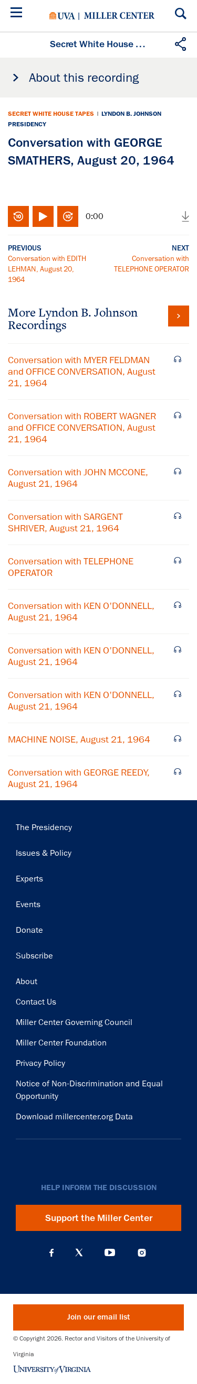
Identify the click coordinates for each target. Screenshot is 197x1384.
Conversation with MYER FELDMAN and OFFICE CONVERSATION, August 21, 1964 (81, 371)
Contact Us (36, 1002)
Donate (29, 930)
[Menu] (18, 13)
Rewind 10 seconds (18, 216)
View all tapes (178, 316)
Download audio (185, 216)
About (26, 981)
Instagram (142, 1252)
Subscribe (34, 956)
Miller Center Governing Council (74, 1022)
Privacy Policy (40, 1063)
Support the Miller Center (98, 1218)
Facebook (51, 1252)
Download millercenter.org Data (74, 1116)
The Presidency (44, 827)
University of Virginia (62, 15)
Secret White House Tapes (51, 114)
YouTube (110, 1252)
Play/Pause (43, 216)
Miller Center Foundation (61, 1043)
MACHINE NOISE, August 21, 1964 (79, 739)
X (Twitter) (79, 1252)
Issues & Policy (43, 853)
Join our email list (98, 1317)
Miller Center (119, 15)
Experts (29, 879)
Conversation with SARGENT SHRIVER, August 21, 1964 (65, 522)
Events (28, 904)
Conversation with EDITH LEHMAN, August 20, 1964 (47, 269)
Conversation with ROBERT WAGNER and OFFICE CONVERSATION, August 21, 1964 (82, 427)
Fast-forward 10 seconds (67, 216)
